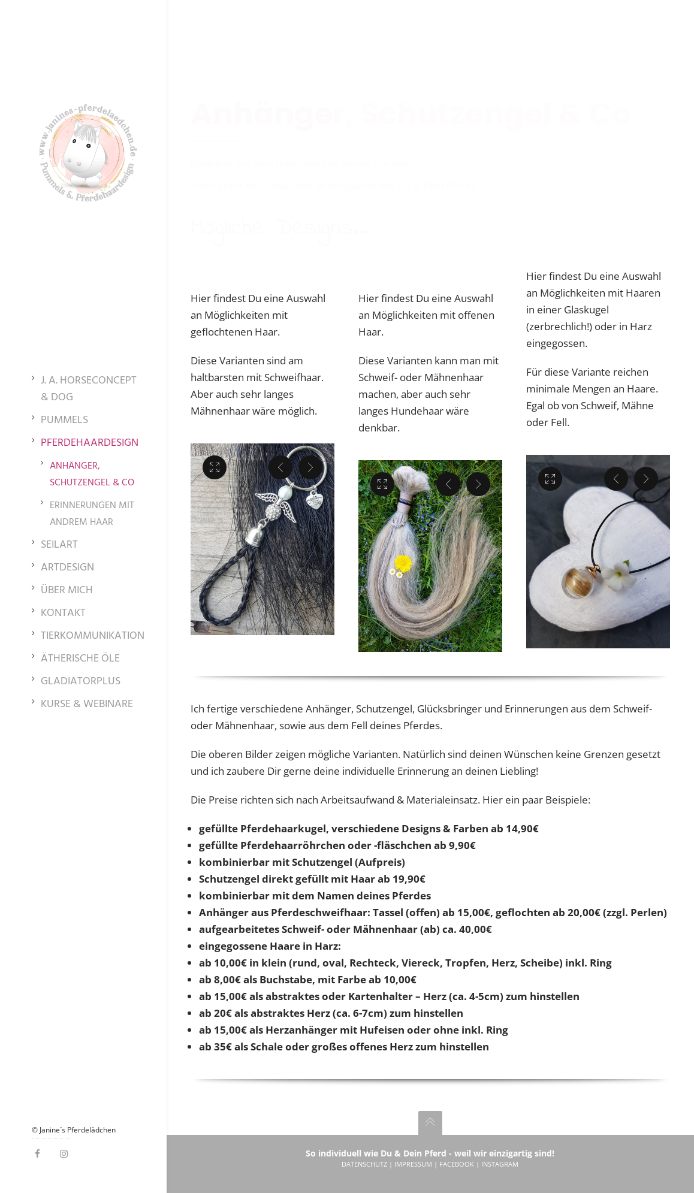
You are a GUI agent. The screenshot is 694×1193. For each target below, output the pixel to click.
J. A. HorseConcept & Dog (89, 389)
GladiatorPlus (80, 681)
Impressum (413, 1163)
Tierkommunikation (92, 636)
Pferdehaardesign (89, 443)
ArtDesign (67, 568)
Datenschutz (364, 1163)
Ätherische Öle (80, 659)
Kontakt (63, 613)
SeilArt (59, 545)
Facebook (456, 1163)
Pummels (64, 420)
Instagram (499, 1163)
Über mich (67, 590)
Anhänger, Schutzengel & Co (92, 474)
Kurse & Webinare (87, 704)
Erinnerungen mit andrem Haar (92, 514)
